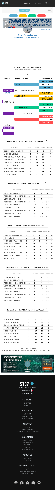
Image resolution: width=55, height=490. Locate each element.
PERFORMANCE (27, 442)
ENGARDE (27, 403)
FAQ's (27, 469)
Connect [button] (26, 3)
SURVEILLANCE (27, 449)
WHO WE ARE (27, 458)
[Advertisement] (27, 44)
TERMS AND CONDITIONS (27, 471)
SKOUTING (27, 405)
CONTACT (27, 460)
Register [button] (37, 3)
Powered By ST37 (44, 29)
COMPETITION (27, 440)
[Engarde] (3, 3)
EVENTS (27, 427)
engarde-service (14, 349)
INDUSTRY (27, 445)
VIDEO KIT (27, 414)
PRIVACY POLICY (27, 474)
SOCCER (27, 447)
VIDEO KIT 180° (27, 416)
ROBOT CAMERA (27, 418)
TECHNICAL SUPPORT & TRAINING (27, 432)
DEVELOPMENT (27, 429)
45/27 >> (9, 93)
